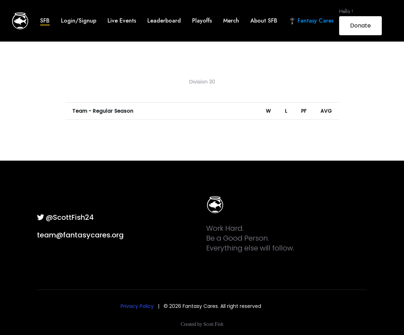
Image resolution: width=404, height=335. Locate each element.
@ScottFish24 (65, 217)
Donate (360, 25)
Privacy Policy (137, 306)
